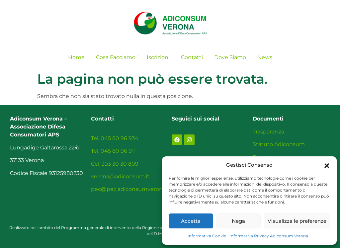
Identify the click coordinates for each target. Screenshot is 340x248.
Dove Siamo (230, 57)
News (264, 57)
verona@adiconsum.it (120, 176)
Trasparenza (268, 131)
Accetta (191, 221)
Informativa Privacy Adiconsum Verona (268, 235)
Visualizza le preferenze (297, 221)
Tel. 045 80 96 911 (113, 151)
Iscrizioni (158, 57)
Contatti (192, 57)
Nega (238, 221)
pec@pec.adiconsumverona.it (130, 189)
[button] (326, 165)
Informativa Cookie (207, 235)
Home (76, 57)
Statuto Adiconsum (279, 144)
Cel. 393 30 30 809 (114, 164)
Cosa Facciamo (117, 57)
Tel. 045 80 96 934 (114, 138)
